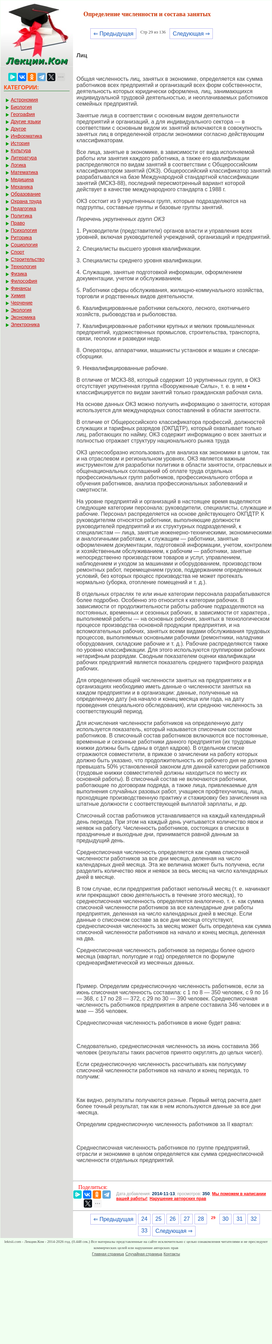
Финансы (21, 288)
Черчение (22, 303)
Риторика (21, 237)
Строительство (27, 259)
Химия (18, 295)
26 (173, 1219)
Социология (24, 245)
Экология (21, 310)
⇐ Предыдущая (113, 34)
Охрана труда (26, 201)
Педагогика (23, 208)
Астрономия (24, 100)
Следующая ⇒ (191, 34)
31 (239, 1219)
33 (144, 1231)
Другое (18, 129)
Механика (22, 187)
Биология (21, 107)
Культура (21, 150)
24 (144, 1219)
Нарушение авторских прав (177, 1198)
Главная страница (108, 1254)
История (20, 143)
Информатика (26, 136)
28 (201, 1219)
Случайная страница (143, 1254)
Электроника (25, 324)
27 (187, 1219)
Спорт (17, 252)
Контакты (172, 1254)
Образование (26, 194)
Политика (21, 216)
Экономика (23, 317)
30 (226, 1219)
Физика (19, 274)
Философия (24, 281)
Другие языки (26, 121)
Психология (24, 230)
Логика (18, 165)
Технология (23, 266)
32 (254, 1219)
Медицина (22, 179)
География (23, 114)
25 (158, 1219)
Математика (24, 172)
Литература (24, 158)
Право (18, 223)
